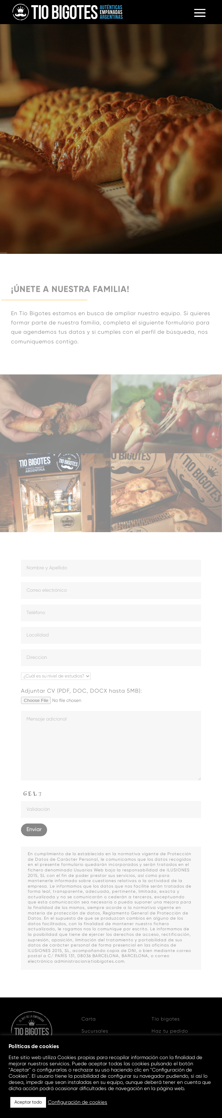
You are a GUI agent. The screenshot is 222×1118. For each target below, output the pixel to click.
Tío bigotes (166, 1019)
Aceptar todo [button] (28, 1102)
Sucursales (94, 1031)
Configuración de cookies (77, 1102)
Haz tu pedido (170, 1031)
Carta (88, 1019)
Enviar (34, 829)
